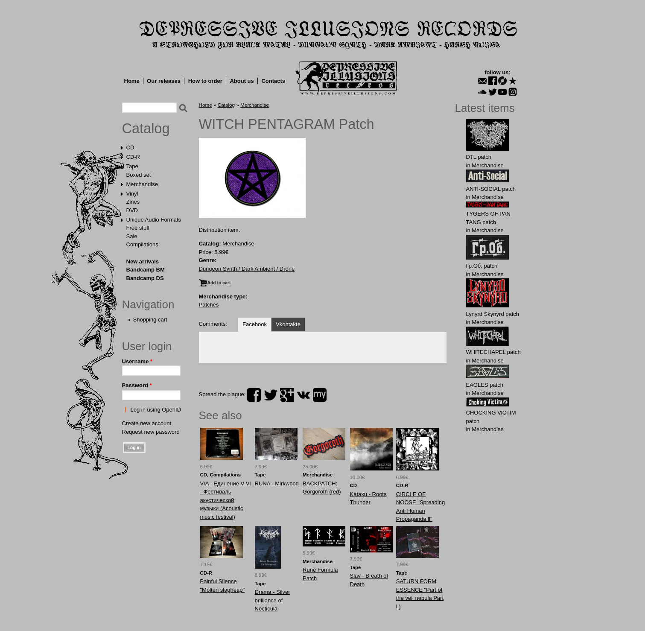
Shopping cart (150, 319)
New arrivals (142, 261)
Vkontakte (288, 324)
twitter (270, 395)
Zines (133, 202)
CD (130, 147)
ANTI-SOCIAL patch (491, 189)
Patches (209, 304)
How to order (205, 81)
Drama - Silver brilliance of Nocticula (272, 600)
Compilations (142, 244)
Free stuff (138, 228)
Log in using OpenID (156, 409)
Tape (132, 166)
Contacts (273, 81)
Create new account (147, 423)
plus (287, 395)
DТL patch (479, 157)
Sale (131, 236)
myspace (320, 395)
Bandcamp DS (145, 278)
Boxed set (138, 175)
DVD (132, 210)
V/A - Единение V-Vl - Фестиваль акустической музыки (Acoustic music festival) (225, 500)
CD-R (133, 157)
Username (137, 361)
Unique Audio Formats (153, 219)
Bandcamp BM (145, 269)
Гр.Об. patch (482, 266)
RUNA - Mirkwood (277, 483)
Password (137, 385)
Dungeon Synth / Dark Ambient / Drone (247, 269)
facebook (254, 395)
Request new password (151, 432)
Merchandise (142, 184)
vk (303, 395)
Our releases (164, 81)
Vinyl (132, 193)
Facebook (254, 324)
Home (132, 81)
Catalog (146, 128)
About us (242, 81)
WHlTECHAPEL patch (493, 352)
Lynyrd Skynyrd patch (493, 314)
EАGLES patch (484, 385)
